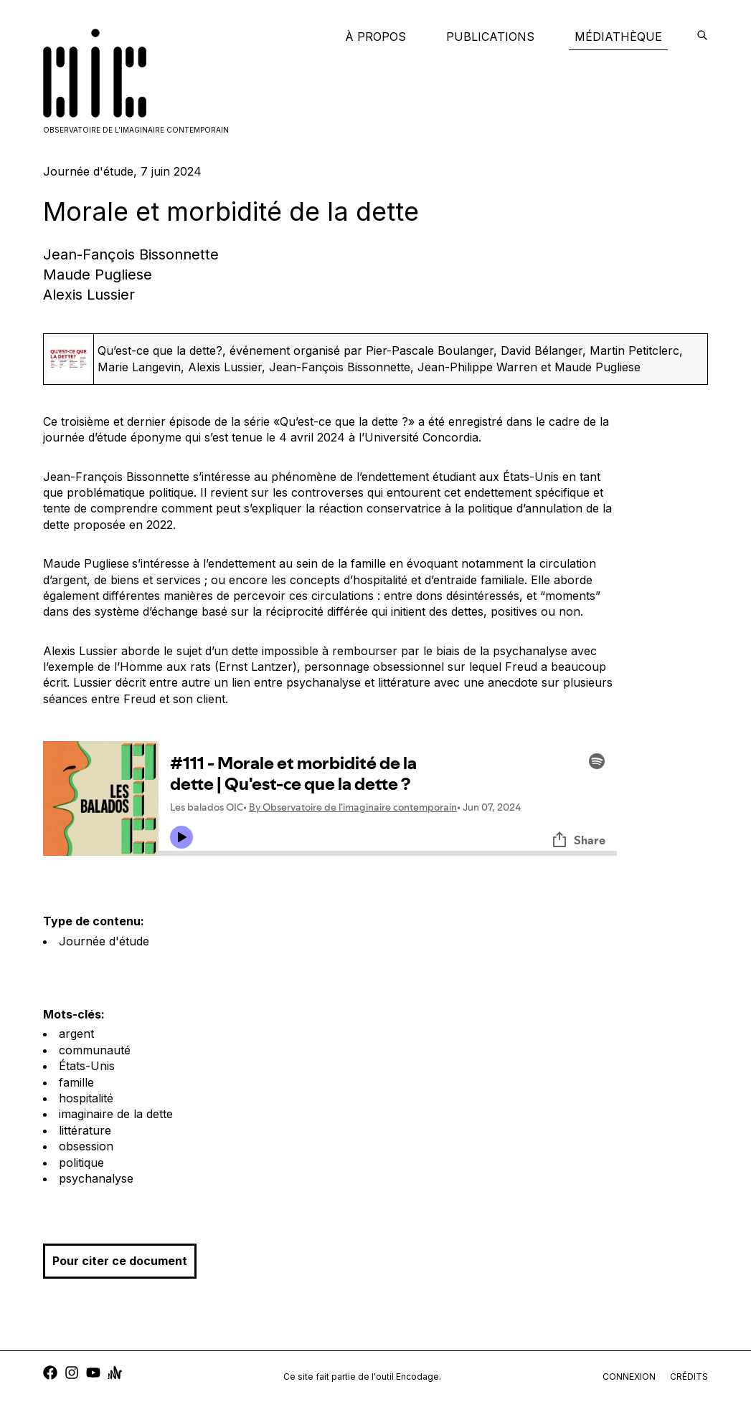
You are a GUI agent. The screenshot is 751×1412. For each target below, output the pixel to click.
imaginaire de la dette (116, 1114)
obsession (86, 1146)
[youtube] (93, 1374)
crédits (689, 1376)
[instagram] (72, 1374)
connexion (629, 1376)
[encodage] (702, 36)
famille (76, 1082)
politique (81, 1162)
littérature (85, 1130)
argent (76, 1033)
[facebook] (50, 1374)
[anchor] (115, 1374)
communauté (95, 1050)
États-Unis (87, 1066)
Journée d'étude (104, 941)
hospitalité (86, 1098)
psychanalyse (96, 1178)
